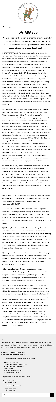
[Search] (52, 395)
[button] (9, 27)
